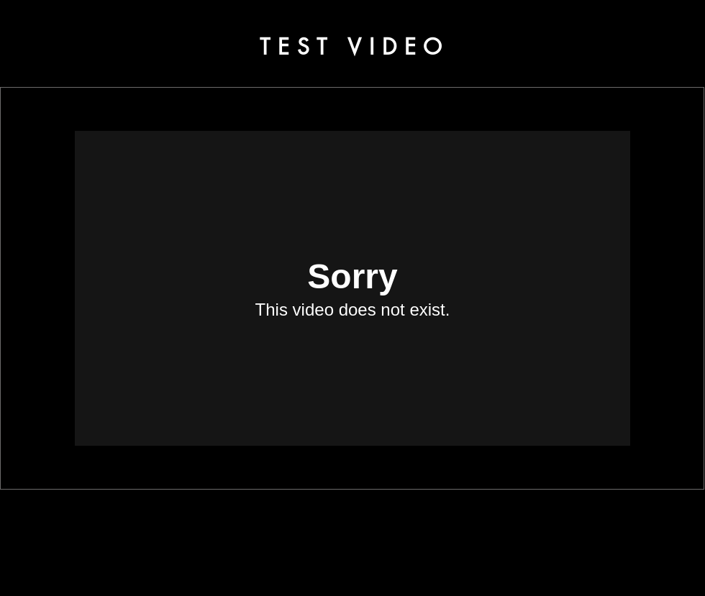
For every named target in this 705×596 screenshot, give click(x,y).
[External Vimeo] (352, 288)
